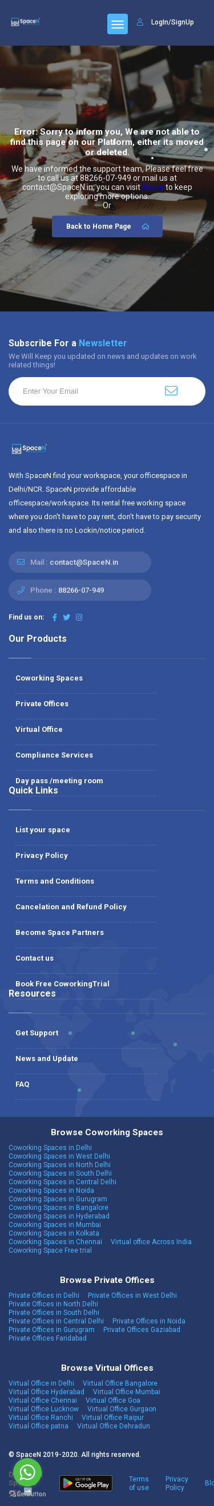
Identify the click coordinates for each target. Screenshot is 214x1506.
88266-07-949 (81, 590)
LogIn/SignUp (172, 22)
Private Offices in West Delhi (132, 1295)
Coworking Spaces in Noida (51, 1191)
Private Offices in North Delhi (53, 1304)
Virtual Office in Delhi (41, 1383)
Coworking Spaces (49, 678)
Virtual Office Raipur (113, 1418)
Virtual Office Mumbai (126, 1392)
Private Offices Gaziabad (141, 1330)
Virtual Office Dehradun (113, 1426)
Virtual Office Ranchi (41, 1418)
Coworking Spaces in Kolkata (54, 1233)
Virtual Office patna (38, 1426)
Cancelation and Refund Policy (71, 906)
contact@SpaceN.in (84, 562)
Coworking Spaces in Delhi (50, 1148)
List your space (42, 829)
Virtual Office (39, 729)
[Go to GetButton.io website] (27, 1494)
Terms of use (139, 1483)
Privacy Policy (41, 855)
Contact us (34, 958)
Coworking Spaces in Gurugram (58, 1199)
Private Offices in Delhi (44, 1295)
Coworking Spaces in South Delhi (60, 1173)
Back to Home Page (108, 226)
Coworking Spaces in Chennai (55, 1242)
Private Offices (41, 703)
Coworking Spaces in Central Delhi (62, 1182)
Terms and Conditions (54, 881)
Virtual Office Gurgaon (121, 1409)
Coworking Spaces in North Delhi (60, 1165)
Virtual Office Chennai (43, 1400)
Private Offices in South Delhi (54, 1313)
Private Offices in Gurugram (52, 1330)
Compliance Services (54, 755)
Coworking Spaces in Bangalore (58, 1208)
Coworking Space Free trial (50, 1250)
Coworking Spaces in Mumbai (55, 1225)
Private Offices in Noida (148, 1321)
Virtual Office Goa (113, 1400)
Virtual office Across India (151, 1242)
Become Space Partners (59, 932)
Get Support (36, 1033)
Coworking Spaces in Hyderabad (59, 1216)
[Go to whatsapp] (27, 1472)
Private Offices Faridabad (48, 1338)
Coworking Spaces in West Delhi (59, 1156)
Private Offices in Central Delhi (56, 1321)
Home (153, 187)
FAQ (22, 1084)
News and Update (46, 1058)
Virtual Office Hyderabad (46, 1392)
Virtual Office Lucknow (44, 1409)
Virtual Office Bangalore (120, 1383)
